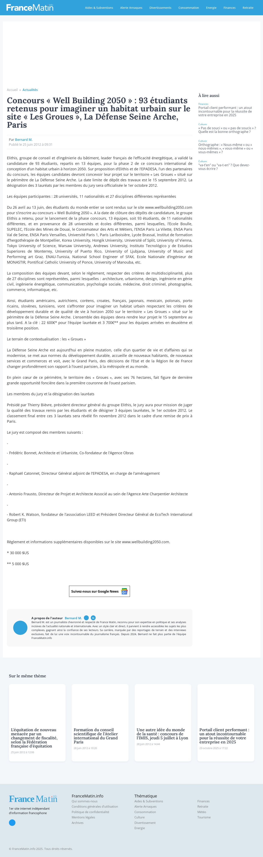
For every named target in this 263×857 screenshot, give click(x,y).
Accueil (12, 90)
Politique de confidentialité (90, 812)
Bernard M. (23, 139)
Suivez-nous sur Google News (99, 591)
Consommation (189, 8)
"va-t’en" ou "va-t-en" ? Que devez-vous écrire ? (224, 167)
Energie (211, 8)
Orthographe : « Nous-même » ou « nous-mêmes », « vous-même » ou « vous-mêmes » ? (225, 148)
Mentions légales (83, 817)
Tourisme (204, 817)
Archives (77, 823)
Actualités (30, 90)
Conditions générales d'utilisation (95, 806)
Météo (201, 812)
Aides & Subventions (99, 8)
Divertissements (160, 8)
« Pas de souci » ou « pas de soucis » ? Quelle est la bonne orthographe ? (227, 130)
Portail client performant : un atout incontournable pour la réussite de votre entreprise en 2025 (225, 111)
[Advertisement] (131, 56)
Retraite (248, 8)
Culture (139, 817)
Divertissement (145, 823)
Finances (230, 8)
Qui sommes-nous (84, 801)
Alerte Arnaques (131, 8)
